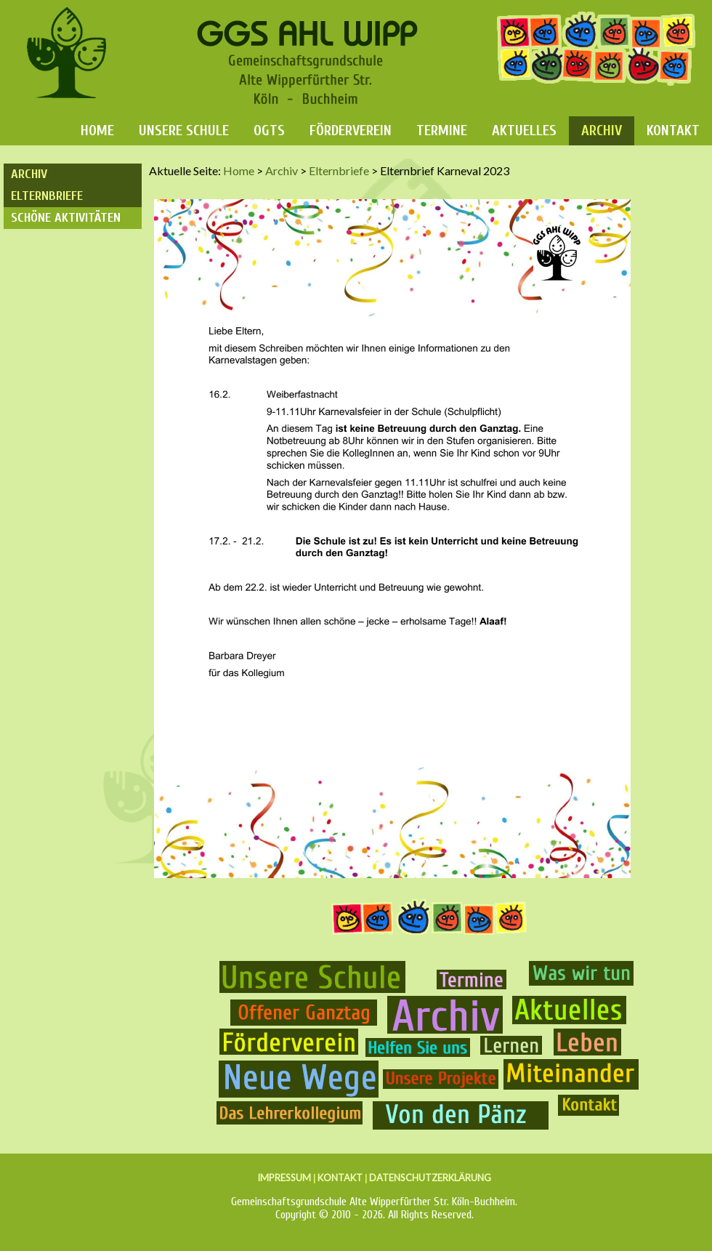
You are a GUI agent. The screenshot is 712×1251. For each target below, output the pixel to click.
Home (97, 130)
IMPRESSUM (284, 1177)
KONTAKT (340, 1177)
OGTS (269, 130)
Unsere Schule (184, 130)
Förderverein (351, 130)
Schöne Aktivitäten (66, 217)
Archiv (601, 130)
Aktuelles (524, 130)
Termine (441, 130)
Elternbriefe (47, 196)
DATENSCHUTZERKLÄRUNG (430, 1177)
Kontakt (673, 130)
